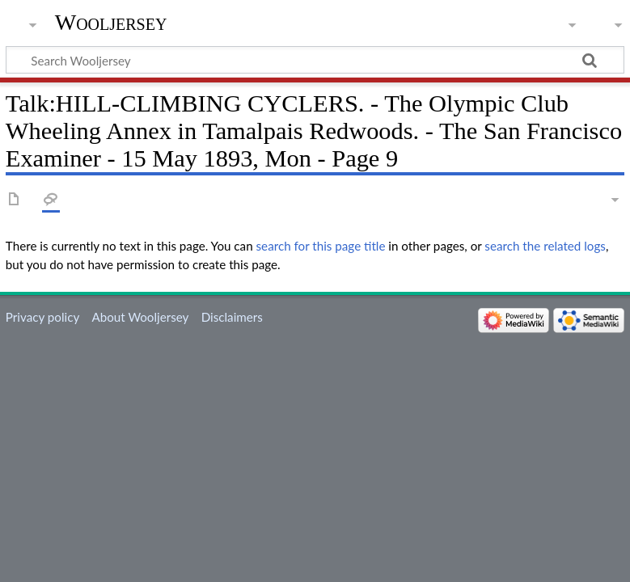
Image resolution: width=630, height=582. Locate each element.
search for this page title (321, 245)
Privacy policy (42, 317)
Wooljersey (111, 22)
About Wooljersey (139, 317)
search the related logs (545, 245)
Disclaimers (232, 317)
